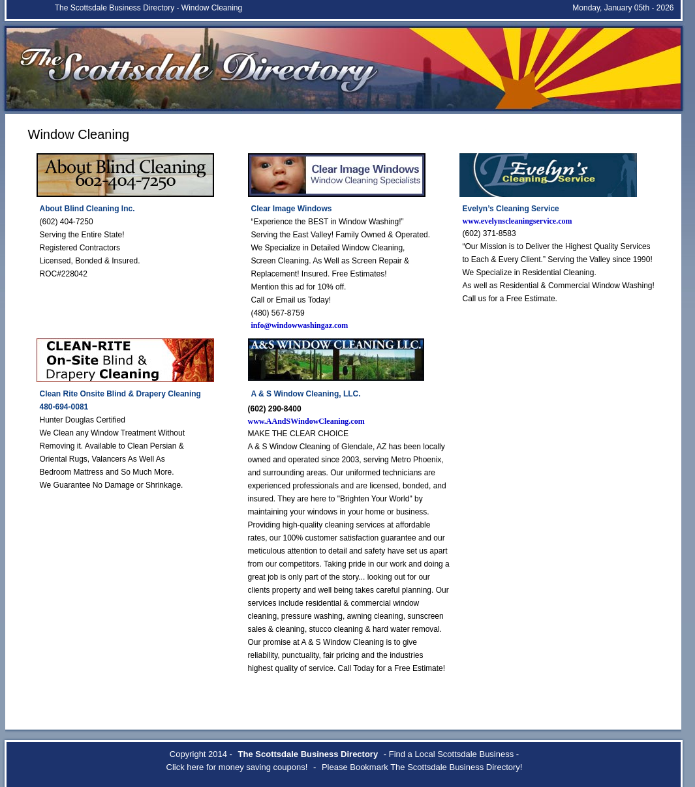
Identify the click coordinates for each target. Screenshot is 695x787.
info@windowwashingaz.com (299, 325)
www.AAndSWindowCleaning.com (306, 421)
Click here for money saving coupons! (237, 767)
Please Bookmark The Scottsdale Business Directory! (422, 767)
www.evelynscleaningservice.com (517, 221)
